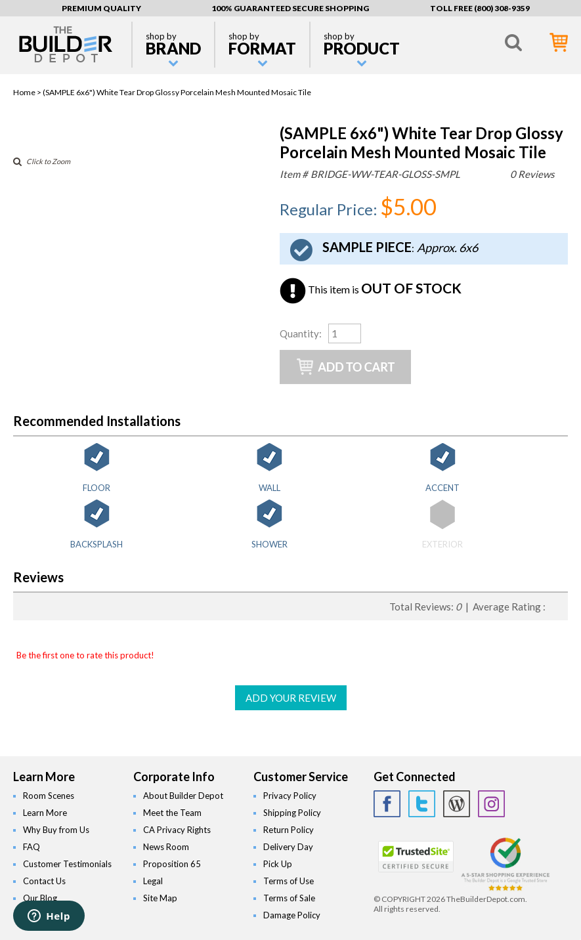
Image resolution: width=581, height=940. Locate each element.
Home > (28, 92)
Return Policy (288, 829)
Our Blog (40, 898)
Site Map (160, 898)
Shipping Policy (292, 812)
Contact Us (44, 881)
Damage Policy (291, 915)
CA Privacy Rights (177, 829)
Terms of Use (288, 881)
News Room (166, 847)
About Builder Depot (183, 795)
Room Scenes (48, 795)
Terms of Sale (289, 898)
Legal (153, 881)
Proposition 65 (172, 864)
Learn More (45, 812)
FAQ (31, 847)
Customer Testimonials (67, 864)
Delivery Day (288, 847)
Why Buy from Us (56, 829)
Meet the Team (172, 812)
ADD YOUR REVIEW (291, 698)
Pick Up (277, 864)
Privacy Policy (289, 795)
